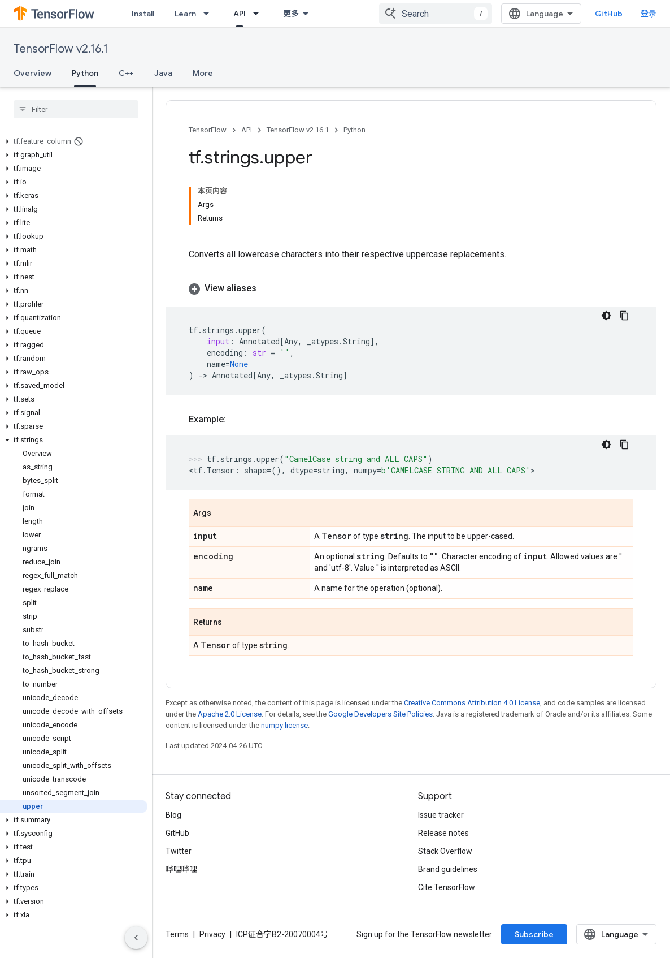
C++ (126, 73)
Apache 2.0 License (230, 714)
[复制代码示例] (624, 316)
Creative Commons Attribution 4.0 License (472, 702)
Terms (177, 934)
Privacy (212, 934)
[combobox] (435, 13)
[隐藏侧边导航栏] (136, 937)
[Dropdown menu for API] (259, 13)
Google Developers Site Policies (380, 714)
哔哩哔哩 (181, 869)
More (203, 73)
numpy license (284, 725)
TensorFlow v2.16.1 (61, 49)
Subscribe (534, 934)
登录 (648, 13)
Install (143, 13)
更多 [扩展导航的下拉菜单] (291, 13)
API (246, 130)
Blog (173, 814)
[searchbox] (76, 109)
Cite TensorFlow (446, 887)
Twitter (179, 851)
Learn (185, 13)
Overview (32, 73)
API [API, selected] (239, 13)
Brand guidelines (447, 869)
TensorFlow (208, 130)
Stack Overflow (445, 851)
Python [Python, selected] (85, 73)
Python (354, 130)
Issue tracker (441, 814)
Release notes (443, 833)
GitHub (609, 13)
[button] (73, 141)
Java (163, 73)
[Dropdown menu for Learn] (209, 13)
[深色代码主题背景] (606, 316)
